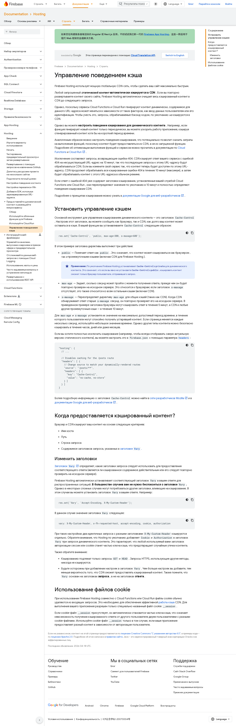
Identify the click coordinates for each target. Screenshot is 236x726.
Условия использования (60, 719)
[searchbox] (22, 31)
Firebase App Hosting (156, 34)
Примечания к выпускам (186, 681)
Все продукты (168, 705)
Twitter (114, 676)
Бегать (57, 3)
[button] (19, 51)
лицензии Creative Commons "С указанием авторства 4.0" (150, 633)
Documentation (16, 14)
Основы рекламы (27, 21)
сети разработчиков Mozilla (167, 398)
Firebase (59, 66)
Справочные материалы (114, 21)
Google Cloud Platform (142, 705)
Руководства (54, 666)
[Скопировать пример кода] (192, 232)
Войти (228, 3)
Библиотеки (54, 681)
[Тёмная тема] (187, 232)
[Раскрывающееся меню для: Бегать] (65, 4)
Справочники (55, 671)
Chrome (104, 705)
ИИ (49, 21)
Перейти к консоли (209, 3)
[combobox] (133, 4)
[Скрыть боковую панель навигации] (39, 720)
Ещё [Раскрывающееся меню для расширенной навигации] (102, 3)
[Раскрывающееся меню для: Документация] (93, 4)
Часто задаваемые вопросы (188, 687)
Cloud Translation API (143, 55)
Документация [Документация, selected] (80, 3)
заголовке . (131, 448)
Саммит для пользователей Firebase (130, 671)
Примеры (139, 21)
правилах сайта (114, 636)
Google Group (180, 676)
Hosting (39, 14)
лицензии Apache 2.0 (62, 636)
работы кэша (167, 602)
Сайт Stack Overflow (184, 671)
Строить (38, 3)
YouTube (115, 681)
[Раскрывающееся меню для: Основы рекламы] (41, 21)
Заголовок (65, 466)
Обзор (7, 21)
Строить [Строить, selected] (66, 21)
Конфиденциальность (88, 719)
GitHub (51, 687)
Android (89, 705)
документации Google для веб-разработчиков (151, 195)
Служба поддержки (184, 666)
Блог (191, 3)
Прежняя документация (186, 692)
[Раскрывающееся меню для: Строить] (47, 4)
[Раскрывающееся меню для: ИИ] (55, 21)
